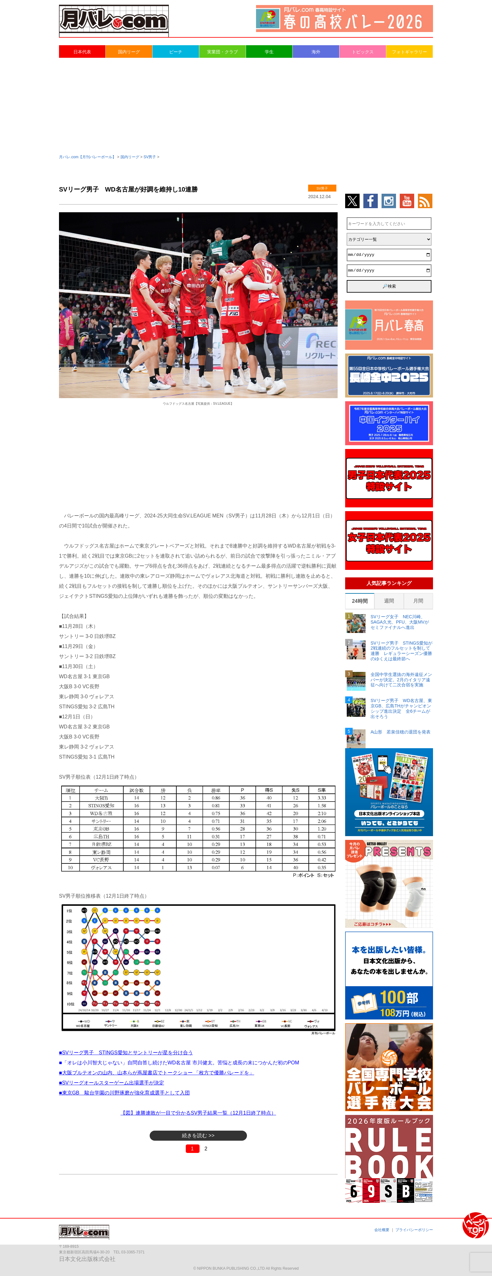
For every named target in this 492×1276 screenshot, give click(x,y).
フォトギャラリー (409, 51)
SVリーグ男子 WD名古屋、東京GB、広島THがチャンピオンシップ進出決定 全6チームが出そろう (401, 708)
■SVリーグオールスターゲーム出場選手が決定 (111, 1082)
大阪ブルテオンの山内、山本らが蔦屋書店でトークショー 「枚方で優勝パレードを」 (158, 1072)
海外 (316, 51)
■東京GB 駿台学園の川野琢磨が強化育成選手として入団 (124, 1092)
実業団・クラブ (222, 51)
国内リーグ (129, 51)
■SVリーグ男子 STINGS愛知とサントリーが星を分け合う (126, 1052)
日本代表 (82, 51)
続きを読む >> (198, 1135)
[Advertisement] (246, 105)
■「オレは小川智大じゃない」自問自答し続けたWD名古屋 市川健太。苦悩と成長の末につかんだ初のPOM (179, 1062)
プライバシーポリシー (414, 1230)
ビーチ (175, 51)
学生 (269, 51)
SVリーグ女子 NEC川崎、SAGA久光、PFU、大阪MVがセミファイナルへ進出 (400, 622)
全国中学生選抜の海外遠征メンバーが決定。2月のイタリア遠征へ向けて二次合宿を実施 (401, 680)
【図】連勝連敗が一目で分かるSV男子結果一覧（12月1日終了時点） (198, 1113)
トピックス (363, 51)
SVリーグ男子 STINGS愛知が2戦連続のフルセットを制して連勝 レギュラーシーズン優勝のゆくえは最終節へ (401, 651)
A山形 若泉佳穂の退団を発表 (400, 731)
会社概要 (381, 1230)
